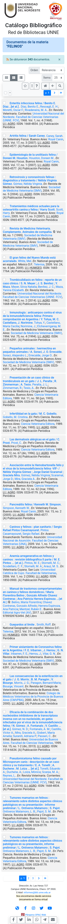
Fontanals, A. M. (40, 729)
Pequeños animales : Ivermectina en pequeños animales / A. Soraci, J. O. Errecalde (32, 350)
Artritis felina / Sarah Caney (27, 135)
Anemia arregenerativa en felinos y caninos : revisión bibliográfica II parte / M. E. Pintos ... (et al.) (31, 559)
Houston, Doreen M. (41, 158)
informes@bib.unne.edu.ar (37, 892)
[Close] (59, 59)
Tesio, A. (28, 388)
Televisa (39, 264)
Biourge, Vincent (13, 686)
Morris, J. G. (21, 683)
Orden (34, 70)
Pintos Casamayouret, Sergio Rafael (26, 531)
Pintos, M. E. (32, 563)
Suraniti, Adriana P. (25, 736)
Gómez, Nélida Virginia (27, 184)
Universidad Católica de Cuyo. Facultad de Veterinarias (29, 571)
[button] (36, 86)
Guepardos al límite (22, 624)
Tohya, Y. (39, 322)
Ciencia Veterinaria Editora (37, 424)
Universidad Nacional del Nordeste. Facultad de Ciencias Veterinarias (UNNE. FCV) (33, 117)
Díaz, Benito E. (30, 106)
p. (47, 92)
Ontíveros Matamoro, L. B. (19, 811)
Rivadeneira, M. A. (36, 110)
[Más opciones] (32, 86)
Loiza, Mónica (32, 772)
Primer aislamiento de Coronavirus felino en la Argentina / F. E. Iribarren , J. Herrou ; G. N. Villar (33, 650)
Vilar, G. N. (49, 653)
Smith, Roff (44, 624)
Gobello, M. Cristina (15, 417)
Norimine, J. (28, 326)
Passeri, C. (44, 736)
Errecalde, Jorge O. (40, 355)
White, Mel (24, 261)
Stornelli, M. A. (33, 566)
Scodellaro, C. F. (13, 566)
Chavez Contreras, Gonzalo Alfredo (27, 604)
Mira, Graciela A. (25, 479)
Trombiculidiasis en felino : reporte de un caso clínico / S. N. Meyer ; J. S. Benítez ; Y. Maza (32, 283)
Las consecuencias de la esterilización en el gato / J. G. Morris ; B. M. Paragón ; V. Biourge (33, 679)
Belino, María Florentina (26, 602)
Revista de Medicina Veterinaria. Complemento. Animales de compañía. (28, 230)
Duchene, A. (14, 772)
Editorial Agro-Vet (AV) (17, 612)
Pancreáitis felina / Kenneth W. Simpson (35, 504)
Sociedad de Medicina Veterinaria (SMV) (31, 189)
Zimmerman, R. (12, 388)
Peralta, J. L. (40, 384)
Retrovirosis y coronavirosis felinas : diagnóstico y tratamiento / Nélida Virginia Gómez (30, 180)
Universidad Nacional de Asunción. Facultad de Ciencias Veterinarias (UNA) (32, 540)
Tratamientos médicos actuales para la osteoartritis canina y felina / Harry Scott (31, 207)
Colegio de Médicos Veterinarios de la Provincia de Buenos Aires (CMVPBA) (33, 696)
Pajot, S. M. (44, 811)
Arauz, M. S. (51, 566)
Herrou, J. (35, 653)
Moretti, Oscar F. (13, 110)
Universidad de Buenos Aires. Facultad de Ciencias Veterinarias (30, 741)
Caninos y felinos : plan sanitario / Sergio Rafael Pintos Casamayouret (32, 528)
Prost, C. (16, 442)
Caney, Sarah (54, 135)
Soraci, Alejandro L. (15, 355)
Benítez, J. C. (46, 286)
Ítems (47, 77)
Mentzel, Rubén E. (31, 609)
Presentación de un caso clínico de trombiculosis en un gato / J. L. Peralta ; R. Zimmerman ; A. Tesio (30, 381)
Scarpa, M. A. (50, 772)
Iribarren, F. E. (19, 653)
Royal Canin (55, 139)
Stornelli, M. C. (51, 563)
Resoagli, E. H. (49, 106)
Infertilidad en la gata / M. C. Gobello (33, 413)
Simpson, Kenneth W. (16, 508)
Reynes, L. (9, 775)
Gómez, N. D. (20, 729)
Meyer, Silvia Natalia (24, 286)
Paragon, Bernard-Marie (46, 683)
